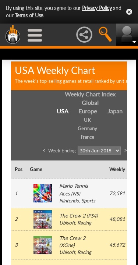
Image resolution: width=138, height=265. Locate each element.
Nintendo (69, 201)
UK (87, 120)
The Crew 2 (72, 215)
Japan (115, 110)
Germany (87, 128)
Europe (87, 110)
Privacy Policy (97, 8)
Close (129, 12)
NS (75, 194)
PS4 (92, 216)
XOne (67, 245)
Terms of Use (29, 15)
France (87, 137)
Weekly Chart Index (90, 94)
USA (62, 110)
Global (90, 102)
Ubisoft (67, 223)
